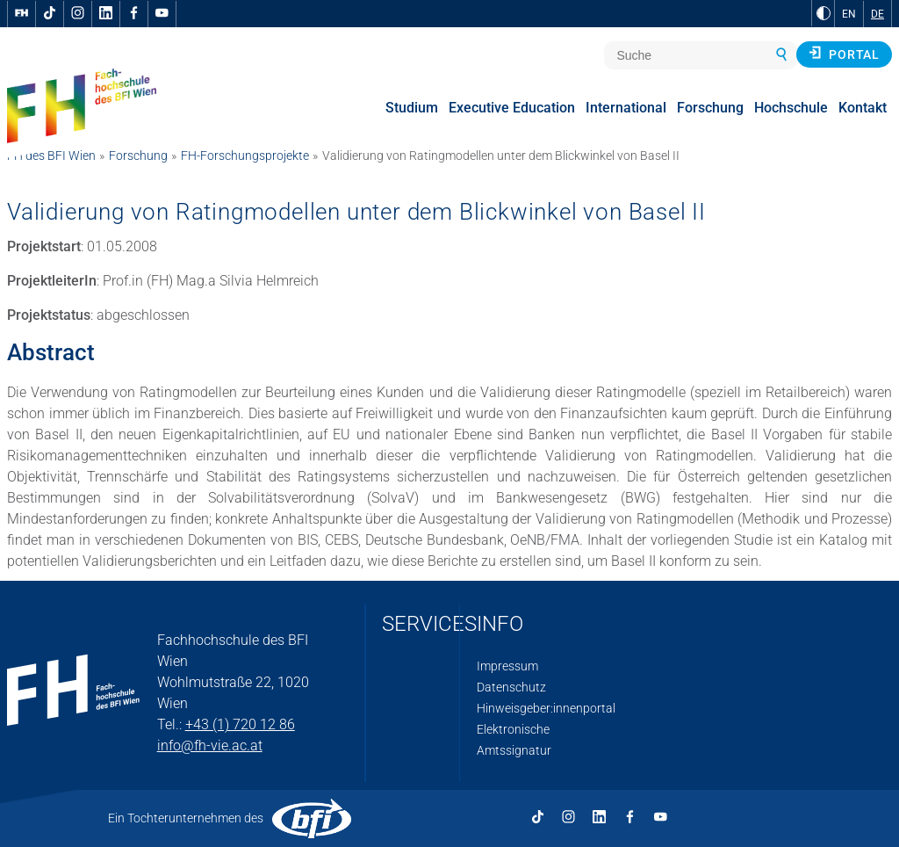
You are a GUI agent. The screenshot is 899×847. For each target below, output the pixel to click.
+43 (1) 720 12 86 (240, 724)
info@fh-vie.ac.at (210, 745)
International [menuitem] (626, 107)
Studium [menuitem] (411, 107)
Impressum (507, 666)
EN (849, 14)
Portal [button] (844, 54)
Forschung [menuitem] (710, 107)
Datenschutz (511, 687)
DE (877, 14)
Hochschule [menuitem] (791, 107)
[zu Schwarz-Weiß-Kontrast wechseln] (823, 13)
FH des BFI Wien (51, 155)
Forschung (138, 155)
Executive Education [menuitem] (512, 107)
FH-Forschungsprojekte (245, 155)
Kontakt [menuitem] (862, 107)
